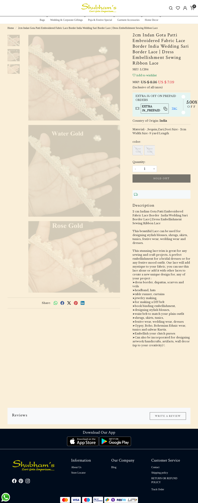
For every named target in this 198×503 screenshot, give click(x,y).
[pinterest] (75, 303)
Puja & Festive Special (101, 20)
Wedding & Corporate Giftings (67, 20)
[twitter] (69, 303)
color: (137, 141)
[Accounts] (185, 8)
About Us (76, 467)
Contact (155, 467)
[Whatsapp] (55, 303)
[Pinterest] (21, 482)
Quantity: (139, 162)
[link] (170, 8)
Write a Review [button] (168, 416)
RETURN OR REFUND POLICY (164, 480)
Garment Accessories (129, 20)
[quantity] (145, 169)
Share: (46, 303)
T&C (174, 108)
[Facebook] (14, 482)
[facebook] (62, 303)
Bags (43, 20)
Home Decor (152, 20)
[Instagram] (28, 482)
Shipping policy (159, 472)
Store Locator (78, 472)
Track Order (157, 489)
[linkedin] (82, 303)
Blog (113, 467)
